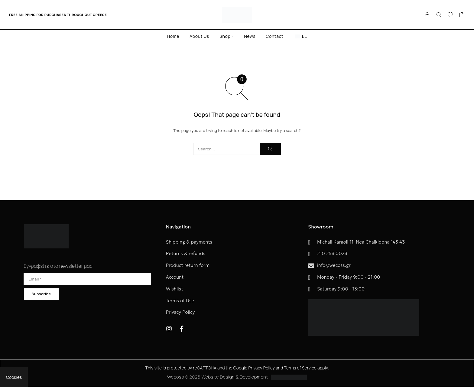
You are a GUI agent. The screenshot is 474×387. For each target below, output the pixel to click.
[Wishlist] (450, 15)
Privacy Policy (261, 368)
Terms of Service (300, 368)
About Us (199, 36)
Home (173, 36)
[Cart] (462, 15)
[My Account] (427, 15)
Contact (274, 36)
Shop (224, 36)
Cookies (14, 377)
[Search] (439, 15)
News (249, 36)
